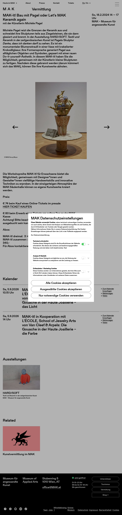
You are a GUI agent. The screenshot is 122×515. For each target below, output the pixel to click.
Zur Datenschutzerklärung (40, 235)
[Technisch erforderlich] (84, 244)
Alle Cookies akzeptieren (61, 283)
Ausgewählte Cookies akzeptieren (61, 289)
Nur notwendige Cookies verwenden (61, 295)
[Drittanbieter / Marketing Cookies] (84, 271)
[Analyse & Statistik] (84, 258)
